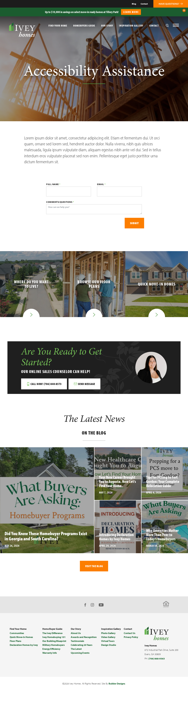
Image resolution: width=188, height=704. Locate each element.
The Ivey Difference (52, 633)
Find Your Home (18, 628)
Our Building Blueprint (54, 640)
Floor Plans (15, 640)
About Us (76, 633)
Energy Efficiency (51, 648)
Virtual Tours (108, 640)
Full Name (53, 184)
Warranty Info (49, 652)
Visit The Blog (94, 566)
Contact (144, 3)
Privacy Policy (131, 637)
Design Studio (108, 644)
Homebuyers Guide (84, 25)
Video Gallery (108, 637)
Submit (134, 223)
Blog (134, 3)
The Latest (76, 648)
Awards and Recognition (84, 637)
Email (101, 184)
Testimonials (77, 640)
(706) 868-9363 (156, 658)
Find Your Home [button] (57, 25)
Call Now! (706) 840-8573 (46, 384)
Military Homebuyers (53, 644)
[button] (184, 10)
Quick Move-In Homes (21, 637)
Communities (17, 633)
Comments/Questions (60, 202)
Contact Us (129, 633)
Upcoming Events (80, 652)
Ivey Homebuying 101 (54, 637)
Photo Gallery (108, 633)
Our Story (107, 25)
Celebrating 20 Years (81, 644)
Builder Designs (117, 683)
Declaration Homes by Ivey (24, 644)
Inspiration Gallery (131, 25)
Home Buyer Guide (52, 628)
